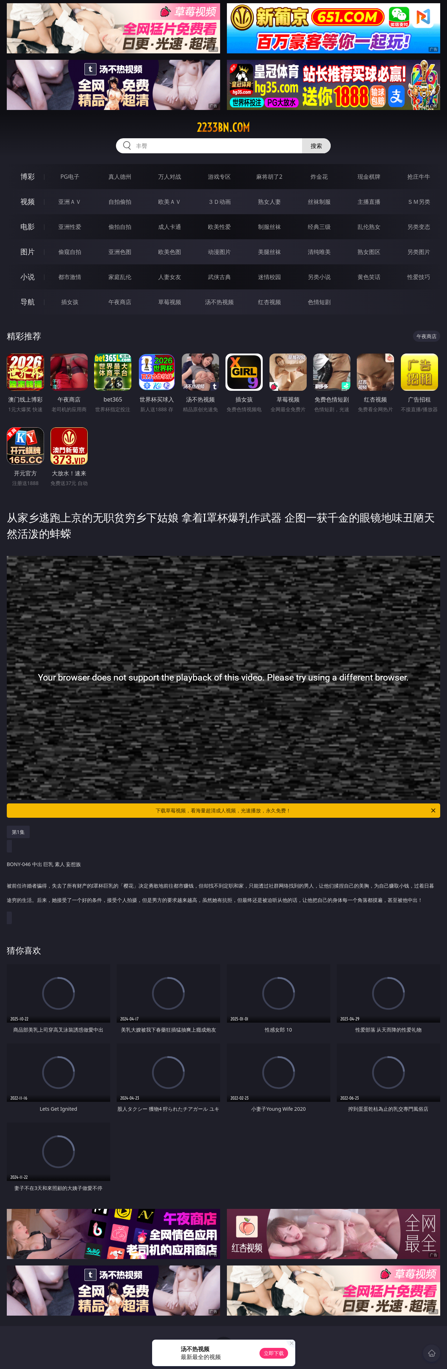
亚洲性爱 (69, 227)
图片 (27, 251)
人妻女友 (169, 277)
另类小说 (319, 277)
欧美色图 (169, 252)
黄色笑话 (369, 277)
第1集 (18, 831)
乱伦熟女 (369, 227)
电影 (27, 226)
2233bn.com (223, 127)
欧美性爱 (219, 227)
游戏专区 (219, 177)
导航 (27, 302)
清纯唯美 (319, 252)
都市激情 (69, 277)
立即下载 (274, 1353)
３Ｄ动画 (219, 202)
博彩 (27, 176)
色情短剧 (319, 302)
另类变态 (418, 227)
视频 (27, 201)
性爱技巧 (418, 277)
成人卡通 (169, 227)
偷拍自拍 (119, 227)
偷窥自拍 (69, 252)
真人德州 (119, 177)
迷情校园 (269, 277)
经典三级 (319, 227)
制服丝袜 (269, 227)
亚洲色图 (119, 252)
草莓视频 (169, 302)
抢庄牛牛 (418, 177)
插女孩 (69, 302)
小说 (27, 277)
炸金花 (319, 177)
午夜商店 (119, 302)
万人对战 (169, 177)
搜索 (316, 146)
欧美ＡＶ (169, 202)
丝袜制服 (319, 202)
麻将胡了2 (269, 177)
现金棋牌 (369, 177)
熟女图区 (369, 252)
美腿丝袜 (269, 252)
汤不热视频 (219, 302)
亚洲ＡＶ (69, 202)
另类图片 (418, 252)
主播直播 (369, 202)
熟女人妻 (269, 202)
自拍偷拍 (119, 202)
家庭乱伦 (119, 277)
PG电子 (69, 177)
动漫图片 (219, 252)
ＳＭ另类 (418, 202)
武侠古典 (219, 277)
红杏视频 (269, 302)
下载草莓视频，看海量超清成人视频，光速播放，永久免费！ (296, 810)
